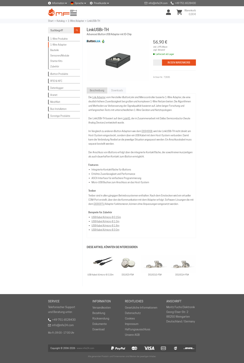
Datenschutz (133, 313)
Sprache (79, 3)
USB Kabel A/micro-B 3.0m (105, 229)
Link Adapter (99, 97)
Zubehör (54, 66)
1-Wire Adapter (76, 20)
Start (51, 20)
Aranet (53, 94)
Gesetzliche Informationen (141, 307)
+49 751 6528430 (185, 3)
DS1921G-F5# (155, 274)
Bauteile (54, 50)
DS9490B (147, 131)
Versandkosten (101, 307)
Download (98, 329)
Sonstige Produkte (60, 115)
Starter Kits (56, 61)
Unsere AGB (132, 334)
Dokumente (99, 324)
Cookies (130, 318)
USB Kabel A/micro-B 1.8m (105, 225)
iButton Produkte (59, 73)
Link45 (126, 118)
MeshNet (55, 101)
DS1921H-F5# (182, 274)
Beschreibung (97, 90)
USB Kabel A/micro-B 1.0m (105, 221)
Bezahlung (98, 313)
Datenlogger (56, 87)
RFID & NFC (56, 80)
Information (58, 3)
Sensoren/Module (59, 55)
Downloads (117, 90)
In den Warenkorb (179, 62)
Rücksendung (100, 318)
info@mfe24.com (158, 3)
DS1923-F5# (128, 274)
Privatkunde (100, 3)
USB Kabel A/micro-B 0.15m (106, 217)
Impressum (131, 324)
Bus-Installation (58, 108)
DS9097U (99, 203)
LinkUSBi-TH (93, 20)
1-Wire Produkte (59, 38)
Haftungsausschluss (137, 329)
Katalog (61, 20)
